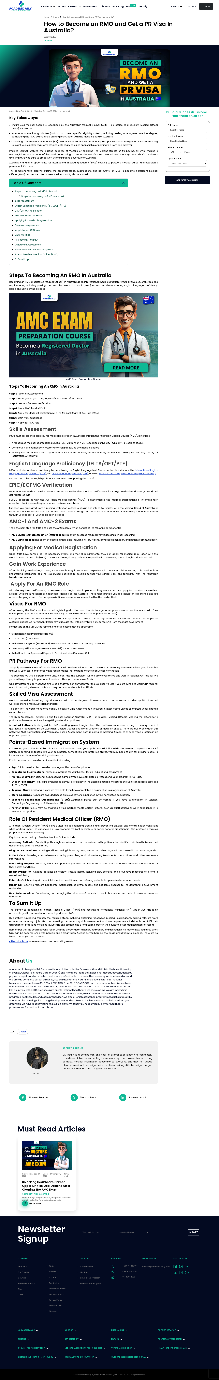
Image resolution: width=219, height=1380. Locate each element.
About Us (22, 1266)
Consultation (86, 1266)
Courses (22, 1277)
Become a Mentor (26, 1283)
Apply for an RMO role (27, 230)
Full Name (173, 125)
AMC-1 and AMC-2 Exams (29, 215)
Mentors (84, 1272)
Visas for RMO (22, 235)
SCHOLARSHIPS (88, 6)
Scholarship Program (90, 1277)
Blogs (56, 17)
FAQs (51, 1266)
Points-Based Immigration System (34, 249)
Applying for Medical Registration (33, 220)
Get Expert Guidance (187, 180)
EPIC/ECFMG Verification (28, 210)
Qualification (174, 159)
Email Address (175, 136)
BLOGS (62, 6)
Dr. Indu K (48, 40)
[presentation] (167, 1232)
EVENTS (72, 6)
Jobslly (143, 6)
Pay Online (54, 1283)
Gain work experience (27, 225)
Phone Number (175, 147)
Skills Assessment (24, 201)
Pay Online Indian (57, 1288)
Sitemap (53, 1311)
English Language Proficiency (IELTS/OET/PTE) (40, 205)
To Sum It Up (22, 259)
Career (52, 1271)
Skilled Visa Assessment (28, 244)
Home (46, 17)
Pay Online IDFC (56, 1294)
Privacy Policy (55, 1300)
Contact (190, 6)
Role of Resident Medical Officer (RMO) (37, 254)
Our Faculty (23, 1272)
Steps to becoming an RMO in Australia (36, 191)
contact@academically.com (156, 1266)
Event (20, 1294)
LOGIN (206, 6)
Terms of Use (55, 1305)
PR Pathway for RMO (26, 239)
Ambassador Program (90, 1283)
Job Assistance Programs (117, 6)
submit (193, 1232)
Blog (20, 1289)
